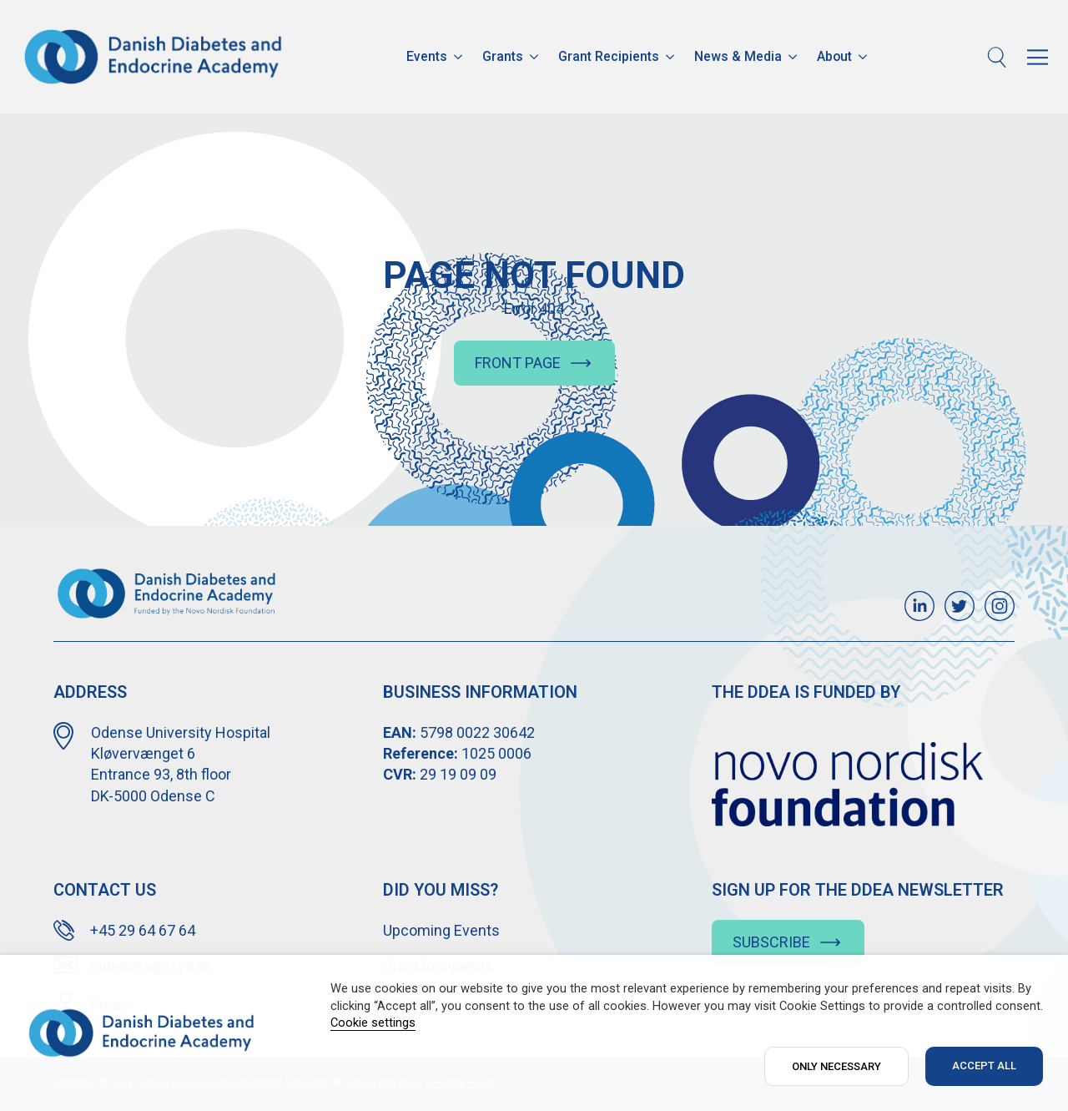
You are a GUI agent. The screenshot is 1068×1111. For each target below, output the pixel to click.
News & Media (738, 56)
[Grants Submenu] (535, 56)
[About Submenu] (864, 56)
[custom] (919, 606)
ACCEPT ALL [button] (984, 1065)
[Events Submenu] (459, 56)
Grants (502, 56)
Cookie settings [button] (373, 1022)
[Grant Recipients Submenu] (671, 56)
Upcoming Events (441, 930)
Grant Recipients (608, 56)
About (834, 56)
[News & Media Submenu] (794, 56)
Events (426, 56)
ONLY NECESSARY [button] (836, 1066)
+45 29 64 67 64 (142, 930)
